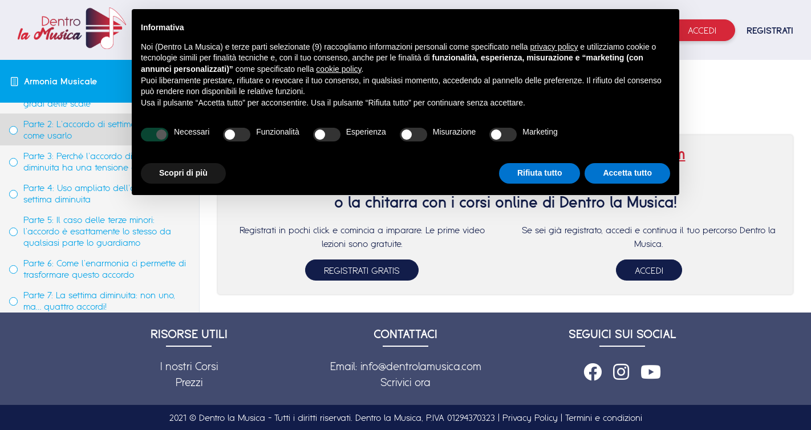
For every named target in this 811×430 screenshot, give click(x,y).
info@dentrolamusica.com (420, 366)
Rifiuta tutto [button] (539, 172)
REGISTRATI (770, 30)
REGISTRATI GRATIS (362, 270)
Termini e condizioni (603, 417)
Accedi (702, 30)
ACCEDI (649, 270)
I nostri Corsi (189, 366)
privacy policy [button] (554, 46)
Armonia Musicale (60, 81)
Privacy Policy (530, 417)
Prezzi (189, 382)
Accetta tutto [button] (627, 172)
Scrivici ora (405, 382)
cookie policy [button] (338, 69)
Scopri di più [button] (183, 172)
